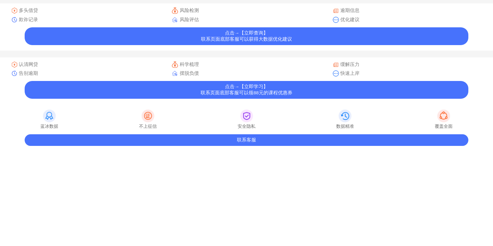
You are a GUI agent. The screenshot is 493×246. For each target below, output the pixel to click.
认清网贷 (24, 64)
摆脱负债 (185, 73)
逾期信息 (345, 10)
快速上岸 (345, 73)
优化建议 (345, 19)
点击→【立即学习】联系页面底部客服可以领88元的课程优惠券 (246, 89)
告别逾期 (24, 73)
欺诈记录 (24, 19)
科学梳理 (185, 64)
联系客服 (246, 139)
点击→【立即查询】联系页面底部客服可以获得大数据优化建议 (246, 36)
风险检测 (185, 10)
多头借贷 (24, 10)
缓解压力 (345, 64)
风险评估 (185, 19)
